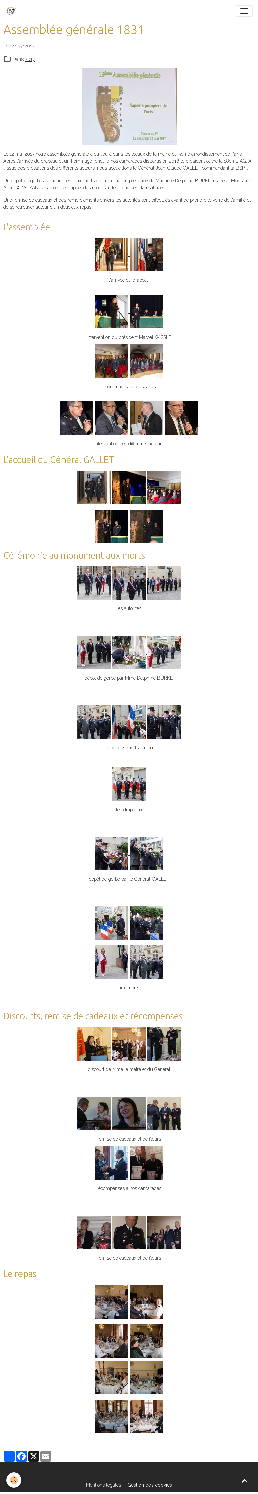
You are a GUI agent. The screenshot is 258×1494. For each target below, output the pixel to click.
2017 (30, 59)
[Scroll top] (244, 1480)
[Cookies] (14, 1480)
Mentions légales (103, 1485)
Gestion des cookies (149, 1485)
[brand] (12, 11)
